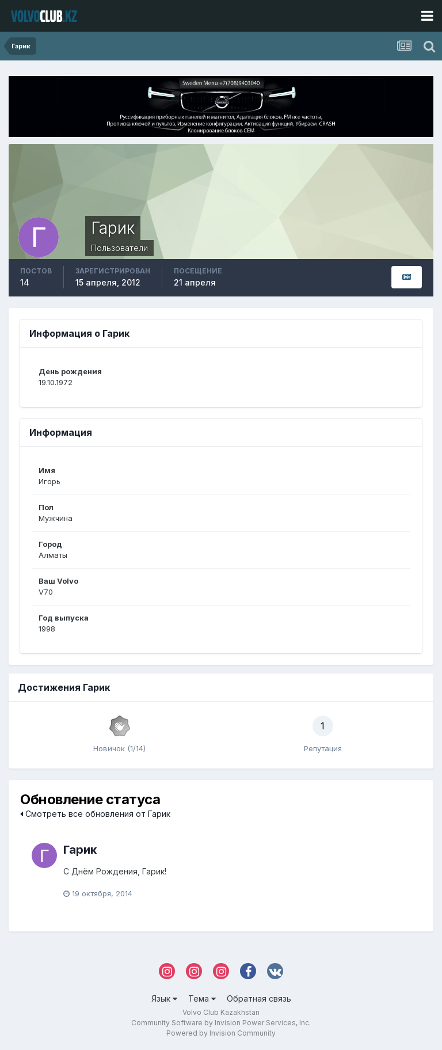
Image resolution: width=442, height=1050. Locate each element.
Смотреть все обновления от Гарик (95, 814)
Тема (202, 998)
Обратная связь (259, 998)
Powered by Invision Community (221, 1033)
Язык (164, 998)
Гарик (80, 850)
